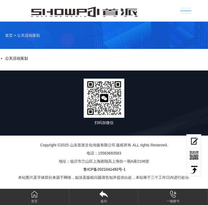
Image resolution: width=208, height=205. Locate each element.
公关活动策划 (16, 58)
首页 (9, 35)
